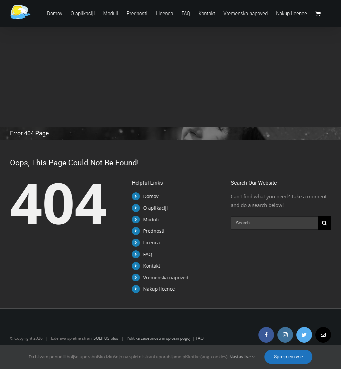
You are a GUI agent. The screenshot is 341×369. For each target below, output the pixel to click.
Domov (149, 196)
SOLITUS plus (106, 338)
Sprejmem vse (288, 356)
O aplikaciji (154, 208)
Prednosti (152, 231)
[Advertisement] (169, 76)
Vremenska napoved (164, 277)
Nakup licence (157, 289)
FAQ (146, 254)
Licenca (150, 242)
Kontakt (150, 266)
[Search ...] (272, 223)
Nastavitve (241, 357)
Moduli (150, 219)
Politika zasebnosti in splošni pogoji (159, 338)
